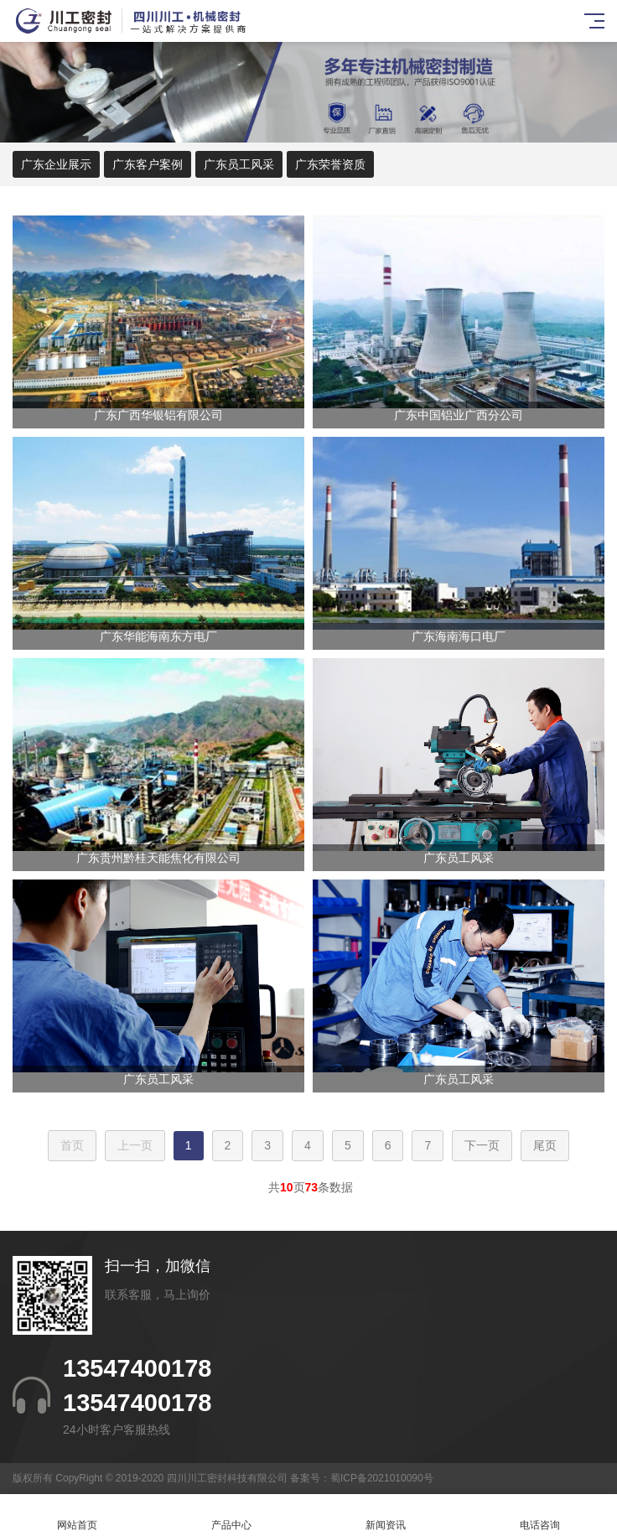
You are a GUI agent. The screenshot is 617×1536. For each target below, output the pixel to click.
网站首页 (77, 1515)
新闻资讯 (385, 1515)
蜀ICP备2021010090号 (381, 1478)
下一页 (482, 1145)
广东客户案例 (147, 164)
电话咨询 (540, 1515)
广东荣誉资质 (330, 164)
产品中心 (231, 1515)
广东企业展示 (56, 164)
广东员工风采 (239, 164)
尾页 (545, 1145)
